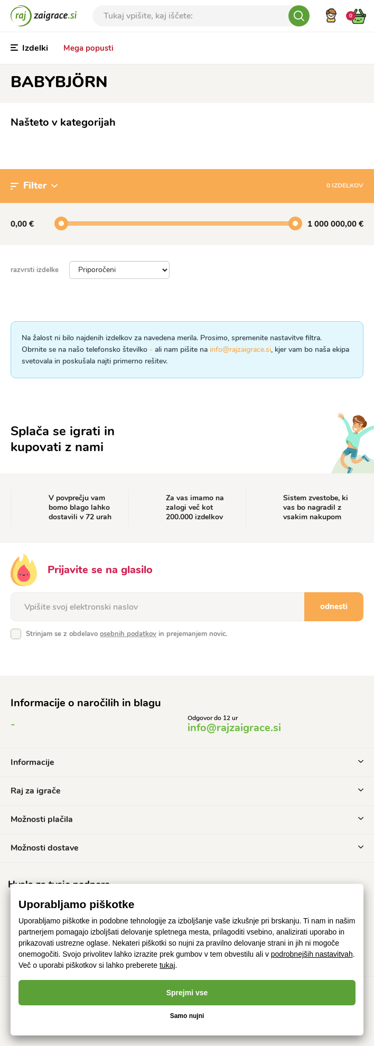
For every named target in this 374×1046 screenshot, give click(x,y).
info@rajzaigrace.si (240, 349)
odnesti (334, 606)
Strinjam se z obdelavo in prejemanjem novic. (126, 634)
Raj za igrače (187, 791)
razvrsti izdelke (35, 270)
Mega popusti (88, 48)
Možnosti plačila (187, 819)
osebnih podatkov (128, 634)
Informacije (187, 762)
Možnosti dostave (187, 848)
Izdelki (29, 48)
